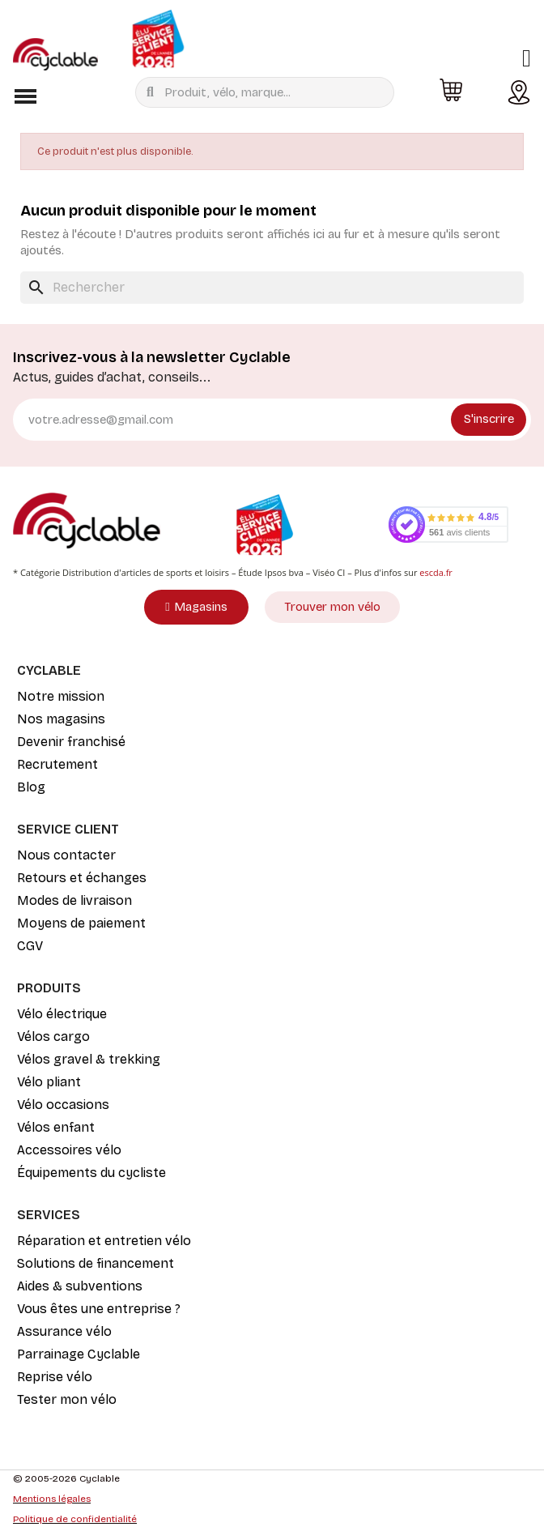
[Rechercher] (272, 287)
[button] (25, 96)
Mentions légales (52, 1498)
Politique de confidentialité (75, 1519)
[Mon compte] (526, 58)
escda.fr (436, 572)
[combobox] (269, 92)
